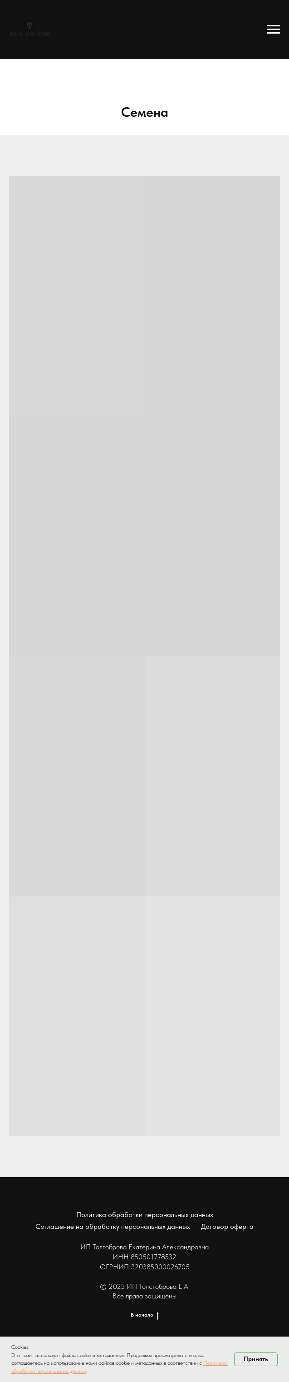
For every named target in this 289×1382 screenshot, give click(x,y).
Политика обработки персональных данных (144, 1214)
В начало (145, 1315)
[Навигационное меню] (273, 29)
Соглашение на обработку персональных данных (112, 1226)
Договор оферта (227, 1226)
